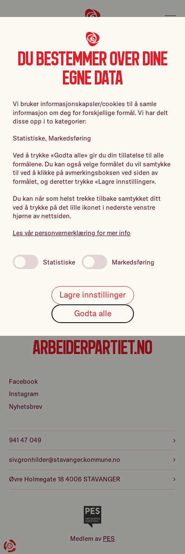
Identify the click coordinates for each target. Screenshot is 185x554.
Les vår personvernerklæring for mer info (72, 233)
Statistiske (44, 262)
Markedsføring (118, 262)
